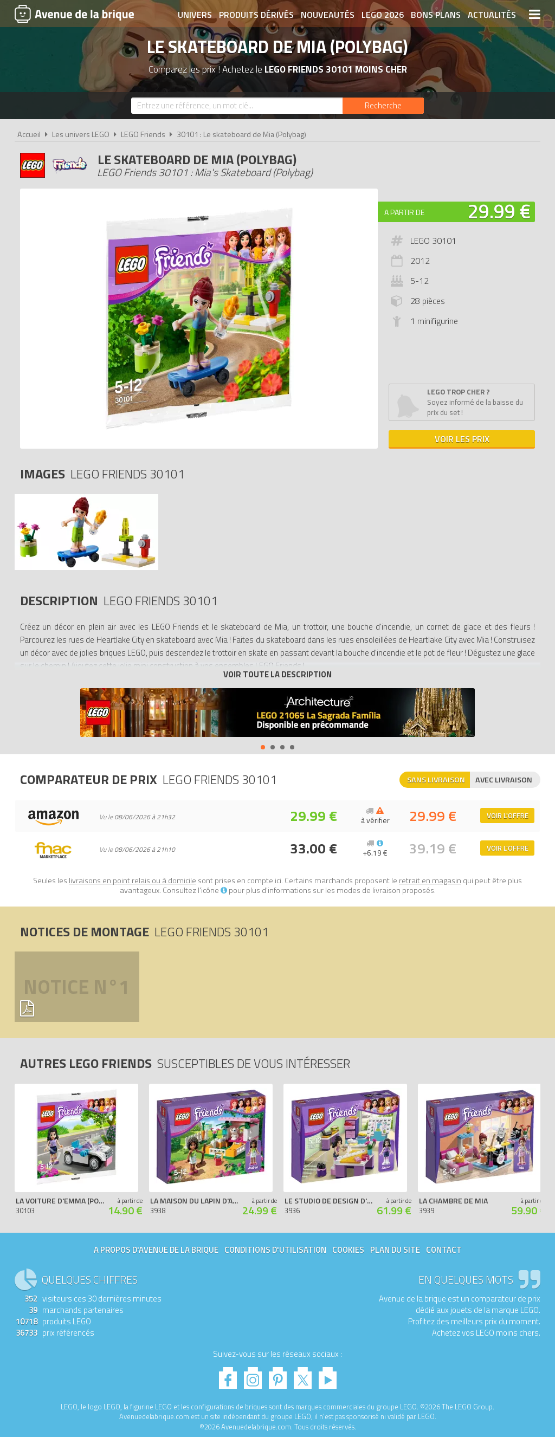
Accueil (29, 134)
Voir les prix (462, 438)
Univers (195, 14)
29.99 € (499, 211)
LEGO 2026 (383, 14)
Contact (444, 1250)
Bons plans (436, 14)
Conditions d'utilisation (275, 1250)
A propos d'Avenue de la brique (156, 1250)
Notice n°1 (76, 986)
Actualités (492, 14)
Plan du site (395, 1250)
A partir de (404, 212)
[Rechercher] (383, 106)
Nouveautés (327, 14)
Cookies (348, 1250)
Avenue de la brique (74, 13)
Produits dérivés (256, 14)
